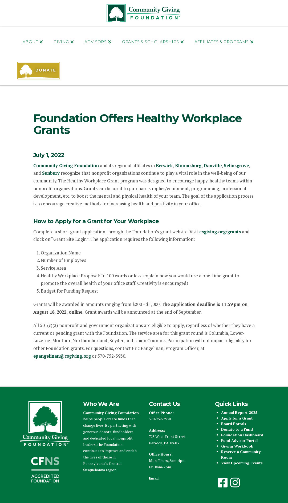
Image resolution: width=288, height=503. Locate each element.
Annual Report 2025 (239, 412)
